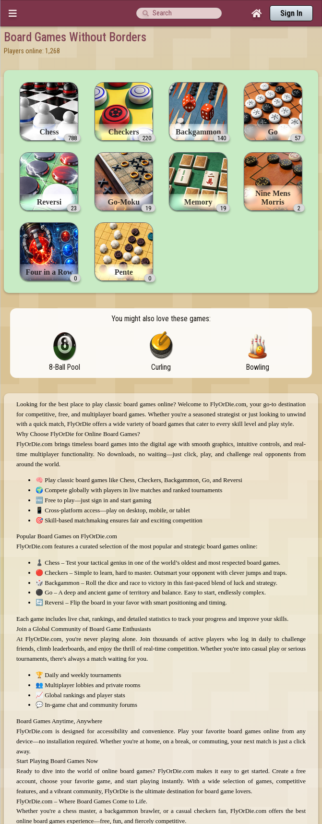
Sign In (291, 13)
